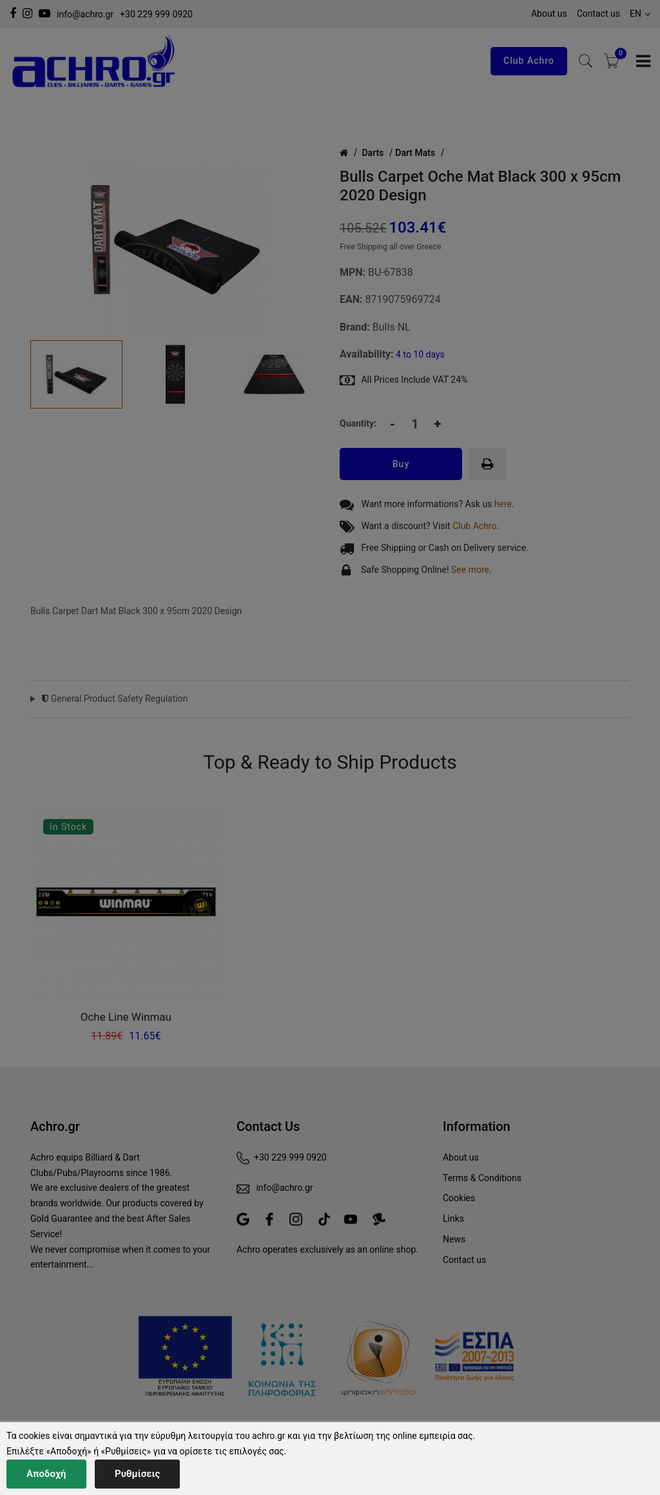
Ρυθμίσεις (137, 1474)
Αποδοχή (46, 1474)
